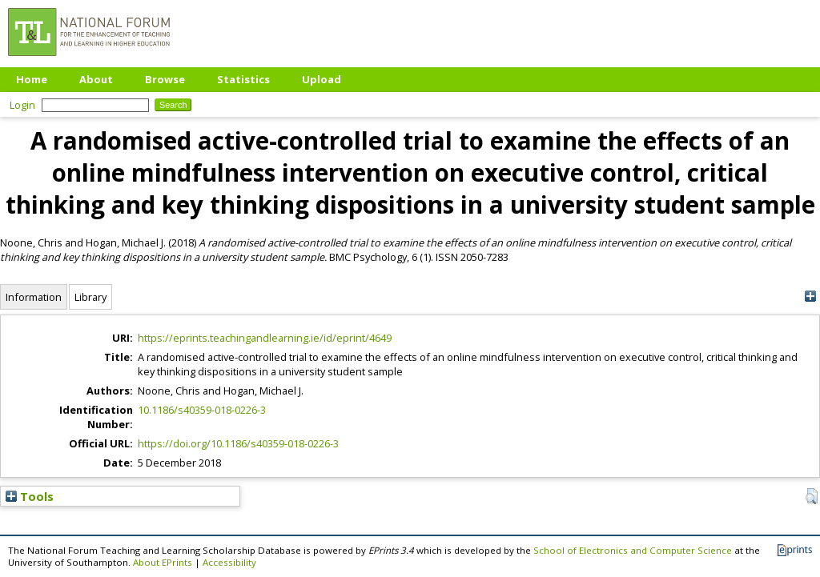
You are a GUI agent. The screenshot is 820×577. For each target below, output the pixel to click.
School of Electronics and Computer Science (632, 550)
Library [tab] (90, 297)
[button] (812, 496)
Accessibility (229, 562)
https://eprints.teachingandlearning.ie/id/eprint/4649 (265, 338)
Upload (321, 79)
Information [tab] (34, 297)
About (96, 79)
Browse (165, 79)
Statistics (243, 79)
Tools (30, 496)
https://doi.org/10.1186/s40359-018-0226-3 (238, 443)
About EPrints (162, 562)
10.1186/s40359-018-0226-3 (202, 410)
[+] (810, 297)
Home (31, 79)
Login (22, 105)
